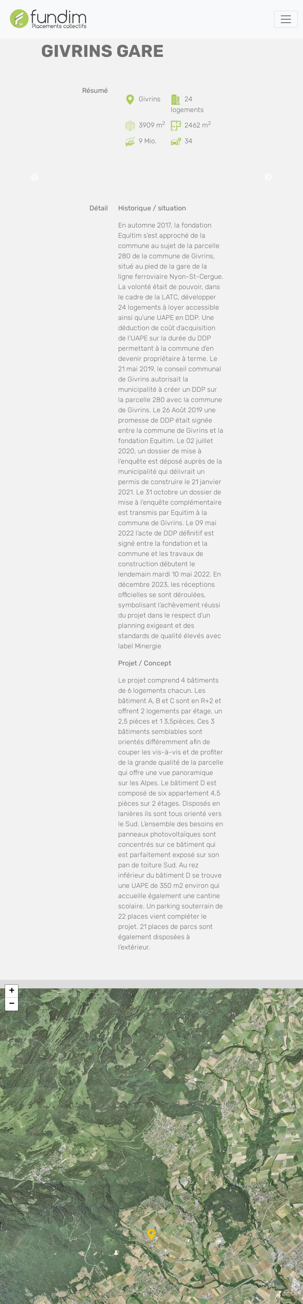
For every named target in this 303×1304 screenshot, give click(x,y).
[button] (151, 1235)
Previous (34, 177)
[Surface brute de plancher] (177, 125)
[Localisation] (131, 99)
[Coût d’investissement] (131, 141)
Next (268, 177)
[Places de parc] (177, 141)
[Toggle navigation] (286, 19)
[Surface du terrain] (131, 125)
